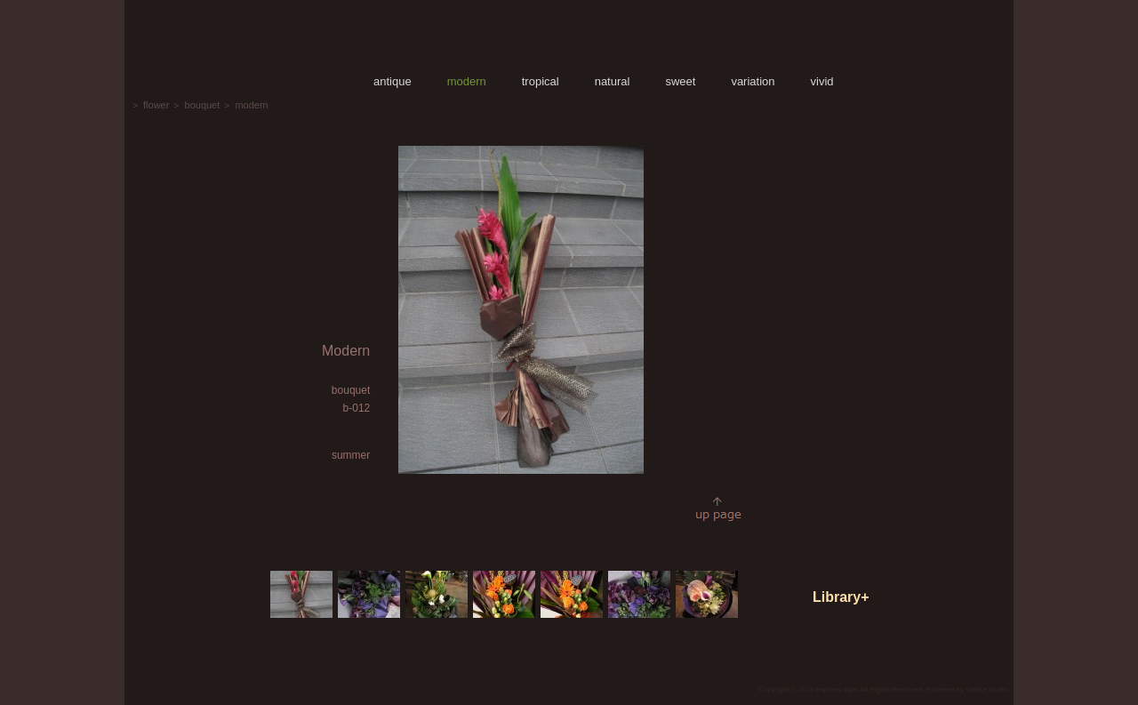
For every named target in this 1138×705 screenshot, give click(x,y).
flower (156, 105)
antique (392, 81)
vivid (822, 81)
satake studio (986, 689)
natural (612, 81)
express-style (837, 689)
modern (466, 81)
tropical (540, 81)
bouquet (202, 105)
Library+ (841, 597)
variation (752, 81)
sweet (680, 81)
